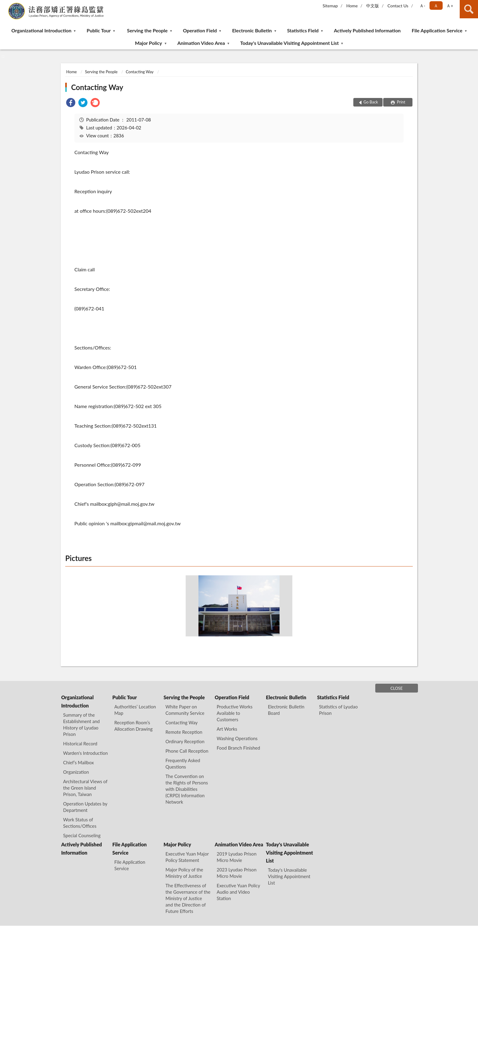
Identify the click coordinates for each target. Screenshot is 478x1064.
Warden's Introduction (85, 753)
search (469, 9)
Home (352, 5)
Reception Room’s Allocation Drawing (133, 726)
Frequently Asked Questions (183, 763)
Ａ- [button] (422, 5)
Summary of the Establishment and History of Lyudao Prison (81, 724)
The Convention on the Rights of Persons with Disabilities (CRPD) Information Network (187, 789)
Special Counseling (82, 835)
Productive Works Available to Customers (235, 713)
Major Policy (148, 43)
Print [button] (400, 102)
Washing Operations (237, 738)
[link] (70, 103)
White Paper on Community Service (185, 710)
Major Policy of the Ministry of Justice (184, 873)
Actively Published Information (367, 30)
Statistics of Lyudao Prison (338, 710)
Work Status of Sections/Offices (79, 823)
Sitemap (330, 5)
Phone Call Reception (187, 751)
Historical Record (80, 743)
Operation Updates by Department (85, 807)
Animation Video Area (201, 43)
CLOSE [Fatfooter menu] (397, 688)
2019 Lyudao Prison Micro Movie (237, 857)
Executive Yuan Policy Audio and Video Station (238, 892)
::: (4, 4)
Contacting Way (139, 71)
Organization (76, 772)
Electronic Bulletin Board (286, 710)
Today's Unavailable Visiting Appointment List (289, 43)
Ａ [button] (436, 5)
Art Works (227, 729)
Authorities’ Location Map (135, 710)
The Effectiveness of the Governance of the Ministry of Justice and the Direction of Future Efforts (188, 898)
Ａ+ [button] (449, 5)
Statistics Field (303, 30)
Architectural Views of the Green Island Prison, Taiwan (85, 788)
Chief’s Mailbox (78, 762)
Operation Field (200, 30)
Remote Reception (184, 732)
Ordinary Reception (185, 741)
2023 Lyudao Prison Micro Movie (237, 873)
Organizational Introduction (41, 30)
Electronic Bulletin (252, 30)
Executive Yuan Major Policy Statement (187, 857)
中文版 (372, 5)
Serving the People (147, 30)
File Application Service (437, 30)
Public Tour (99, 30)
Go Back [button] (370, 102)
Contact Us (397, 5)
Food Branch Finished (238, 748)
